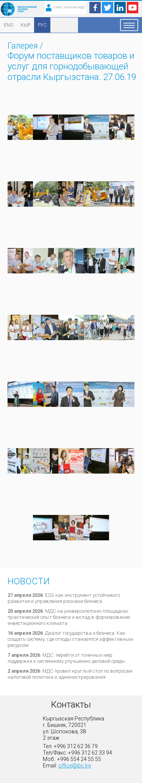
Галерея (23, 45)
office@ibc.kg (74, 766)
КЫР (25, 25)
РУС (42, 25)
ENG (8, 25)
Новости (29, 581)
